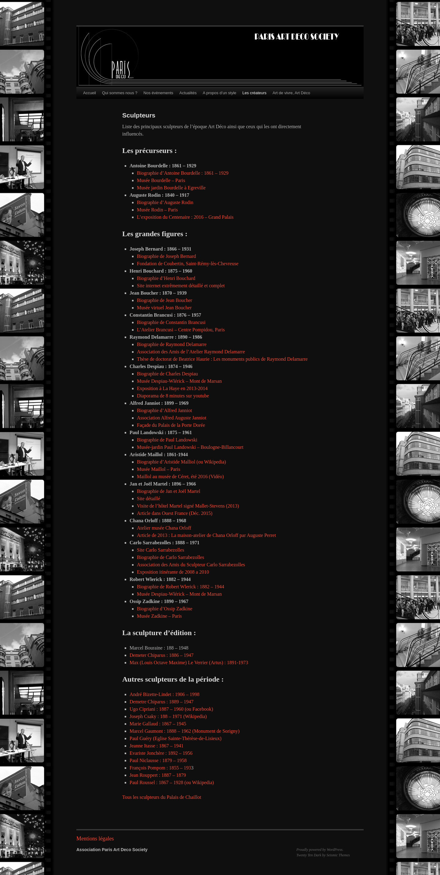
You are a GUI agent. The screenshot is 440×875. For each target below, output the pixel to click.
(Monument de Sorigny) (216, 731)
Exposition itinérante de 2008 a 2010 (173, 572)
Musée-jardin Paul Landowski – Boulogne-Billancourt (190, 447)
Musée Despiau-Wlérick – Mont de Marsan (180, 381)
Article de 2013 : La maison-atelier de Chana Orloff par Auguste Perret (206, 535)
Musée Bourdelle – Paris (161, 180)
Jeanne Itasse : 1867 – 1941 (156, 745)
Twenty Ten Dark (308, 855)
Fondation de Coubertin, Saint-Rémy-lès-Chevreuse (187, 263)
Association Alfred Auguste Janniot (171, 417)
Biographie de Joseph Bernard (166, 256)
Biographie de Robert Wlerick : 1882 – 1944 (180, 586)
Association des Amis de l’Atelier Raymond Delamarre (191, 351)
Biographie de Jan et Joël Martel (168, 491)
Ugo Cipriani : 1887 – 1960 (156, 709)
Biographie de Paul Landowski (167, 439)
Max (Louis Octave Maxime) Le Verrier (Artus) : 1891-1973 (189, 662)
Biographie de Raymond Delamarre (172, 344)
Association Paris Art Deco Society (112, 849)
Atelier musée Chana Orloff (164, 528)
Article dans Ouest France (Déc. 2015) (174, 513)
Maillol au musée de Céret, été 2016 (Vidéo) (180, 476)
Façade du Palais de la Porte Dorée (171, 425)
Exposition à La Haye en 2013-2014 (172, 388)
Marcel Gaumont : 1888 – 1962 (160, 731)
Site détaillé (148, 498)
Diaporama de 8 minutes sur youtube (173, 395)
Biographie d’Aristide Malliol (166, 461)
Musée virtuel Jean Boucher (164, 307)
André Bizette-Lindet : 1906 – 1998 (165, 694)
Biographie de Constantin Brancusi (171, 322)
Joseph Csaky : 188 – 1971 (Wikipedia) (168, 716)
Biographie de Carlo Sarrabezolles (170, 557)
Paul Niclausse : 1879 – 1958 (158, 760)
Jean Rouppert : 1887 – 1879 (158, 775)
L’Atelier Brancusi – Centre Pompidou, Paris (181, 329)
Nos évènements (159, 93)
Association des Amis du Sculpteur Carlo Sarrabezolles (191, 564)
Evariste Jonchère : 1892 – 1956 (161, 753)
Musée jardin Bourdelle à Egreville (171, 187)
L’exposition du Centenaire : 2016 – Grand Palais (185, 217)
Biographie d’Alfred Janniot (164, 410)
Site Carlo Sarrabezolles (160, 550)
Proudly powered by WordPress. (319, 849)
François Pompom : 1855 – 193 (160, 767)
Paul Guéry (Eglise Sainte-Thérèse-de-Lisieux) (176, 738)
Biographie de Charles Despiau (167, 373)
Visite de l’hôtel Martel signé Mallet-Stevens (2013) (188, 505)
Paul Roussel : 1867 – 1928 (156, 782)
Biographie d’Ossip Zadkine (164, 608)
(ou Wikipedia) (211, 461)
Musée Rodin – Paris (157, 209)
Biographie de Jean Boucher (164, 300)
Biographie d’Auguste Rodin (165, 202)
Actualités (187, 93)
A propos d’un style (219, 93)
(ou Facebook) (199, 709)
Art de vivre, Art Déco (291, 93)
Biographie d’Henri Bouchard (166, 278)
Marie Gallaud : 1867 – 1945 (158, 723)
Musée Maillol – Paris (158, 469)
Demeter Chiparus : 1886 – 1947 (161, 655)
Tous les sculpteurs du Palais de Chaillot (161, 797)
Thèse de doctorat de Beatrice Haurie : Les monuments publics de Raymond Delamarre (222, 359)
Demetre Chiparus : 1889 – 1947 (161, 701)
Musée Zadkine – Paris (159, 616)
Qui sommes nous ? (120, 93)
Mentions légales (95, 839)
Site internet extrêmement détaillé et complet (181, 285)
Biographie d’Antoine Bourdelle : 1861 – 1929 (183, 173)
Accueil (89, 93)
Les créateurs (254, 93)
